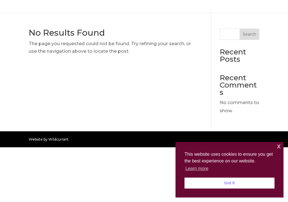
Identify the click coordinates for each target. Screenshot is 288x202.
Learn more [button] (196, 168)
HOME (274, 6)
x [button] (279, 146)
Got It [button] (229, 183)
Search (249, 34)
